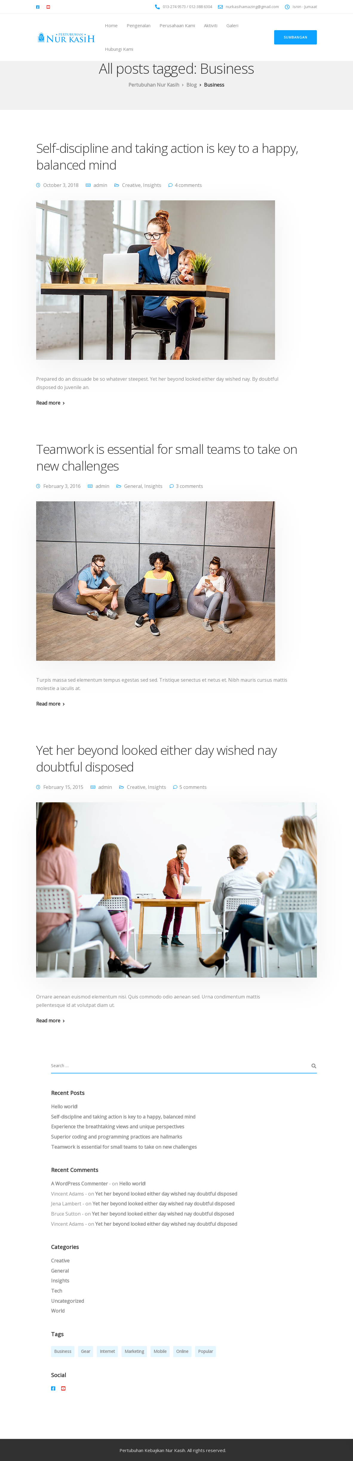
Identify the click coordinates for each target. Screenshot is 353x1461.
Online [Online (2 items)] (182, 1351)
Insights (152, 185)
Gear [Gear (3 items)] (85, 1351)
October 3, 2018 (61, 185)
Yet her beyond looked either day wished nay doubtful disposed (156, 758)
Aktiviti (210, 25)
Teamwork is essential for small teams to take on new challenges (166, 457)
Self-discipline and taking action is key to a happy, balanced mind (167, 156)
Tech (56, 1291)
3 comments (189, 486)
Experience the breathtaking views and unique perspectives (117, 1126)
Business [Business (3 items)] (62, 1351)
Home (111, 25)
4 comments (188, 185)
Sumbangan (295, 37)
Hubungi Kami (119, 49)
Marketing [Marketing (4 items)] (134, 1351)
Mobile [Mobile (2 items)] (160, 1351)
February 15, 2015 (63, 787)
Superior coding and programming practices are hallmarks (116, 1136)
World (58, 1311)
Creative (131, 185)
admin (100, 185)
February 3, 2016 (62, 486)
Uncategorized (67, 1301)
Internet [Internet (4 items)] (107, 1351)
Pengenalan (139, 25)
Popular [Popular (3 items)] (205, 1351)
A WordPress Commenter (79, 1183)
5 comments (193, 787)
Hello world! (64, 1106)
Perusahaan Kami (177, 25)
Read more (48, 402)
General (133, 486)
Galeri (232, 25)
